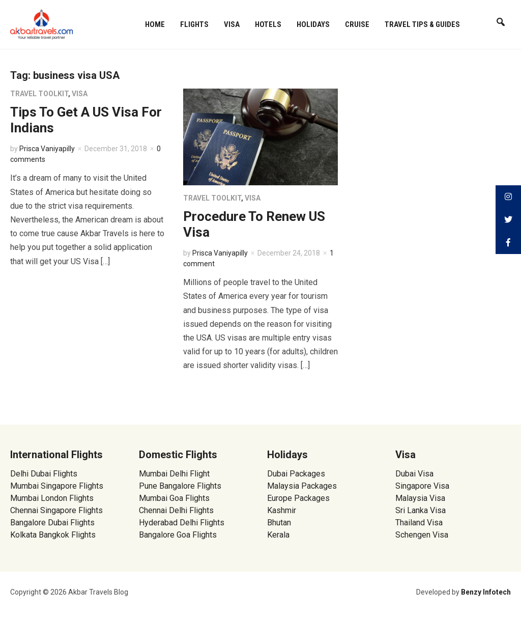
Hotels (268, 24)
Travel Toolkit (39, 94)
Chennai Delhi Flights (176, 510)
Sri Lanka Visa (421, 510)
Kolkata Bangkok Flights (53, 535)
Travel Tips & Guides (422, 24)
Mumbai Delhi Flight (174, 474)
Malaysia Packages (302, 486)
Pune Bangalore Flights (180, 486)
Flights (194, 24)
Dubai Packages (296, 474)
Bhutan (279, 522)
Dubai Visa (414, 474)
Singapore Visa (422, 486)
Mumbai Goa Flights (174, 498)
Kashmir (281, 510)
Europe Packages (298, 498)
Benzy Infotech (486, 592)
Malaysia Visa (420, 498)
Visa (232, 24)
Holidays (313, 24)
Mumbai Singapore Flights (56, 486)
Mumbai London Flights (52, 498)
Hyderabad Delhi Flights (181, 522)
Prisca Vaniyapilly (47, 149)
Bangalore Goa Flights (178, 535)
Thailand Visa (419, 522)
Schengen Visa (421, 535)
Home (155, 24)
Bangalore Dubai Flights (52, 522)
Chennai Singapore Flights (56, 510)
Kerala (278, 535)
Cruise (357, 24)
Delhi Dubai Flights (43, 474)
